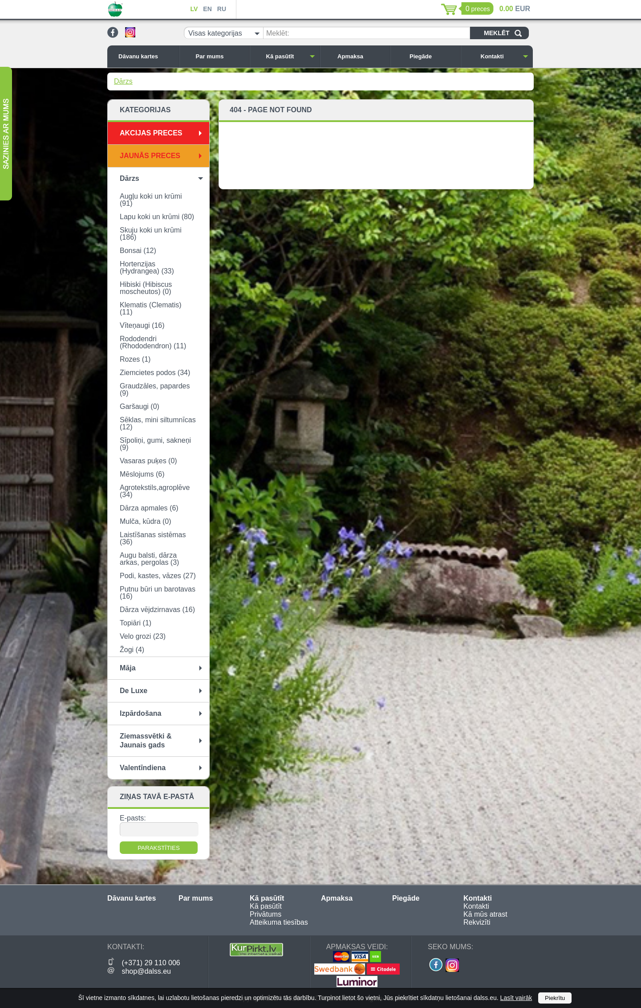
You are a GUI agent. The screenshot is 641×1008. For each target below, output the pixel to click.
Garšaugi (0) (139, 406)
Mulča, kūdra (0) (145, 521)
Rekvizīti (476, 922)
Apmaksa (361, 56)
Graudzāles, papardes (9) (155, 389)
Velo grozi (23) (143, 636)
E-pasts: (133, 818)
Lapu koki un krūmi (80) (157, 216)
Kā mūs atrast (485, 914)
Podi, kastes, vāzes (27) (158, 575)
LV (194, 8)
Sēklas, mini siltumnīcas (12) (158, 423)
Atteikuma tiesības (279, 922)
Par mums (220, 56)
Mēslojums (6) (142, 474)
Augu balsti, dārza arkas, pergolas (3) (149, 558)
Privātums (265, 914)
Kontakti (505, 56)
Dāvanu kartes (146, 56)
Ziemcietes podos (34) (155, 372)
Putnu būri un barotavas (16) (157, 592)
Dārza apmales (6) (149, 508)
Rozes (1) (135, 359)
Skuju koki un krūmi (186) (151, 233)
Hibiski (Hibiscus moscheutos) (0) (146, 288)
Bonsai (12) (138, 250)
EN (207, 8)
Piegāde (433, 56)
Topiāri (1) (135, 623)
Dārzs (123, 81)
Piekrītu (555, 998)
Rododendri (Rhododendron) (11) (153, 342)
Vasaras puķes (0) (148, 461)
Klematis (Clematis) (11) (151, 308)
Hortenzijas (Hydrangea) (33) (147, 267)
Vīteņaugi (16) (142, 325)
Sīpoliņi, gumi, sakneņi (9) (155, 444)
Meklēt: (277, 33)
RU (221, 8)
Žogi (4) (132, 649)
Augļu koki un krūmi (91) (151, 199)
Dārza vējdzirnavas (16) (157, 609)
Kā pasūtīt (290, 56)
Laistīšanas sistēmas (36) (153, 538)
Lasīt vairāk (516, 997)
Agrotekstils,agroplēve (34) (155, 491)
